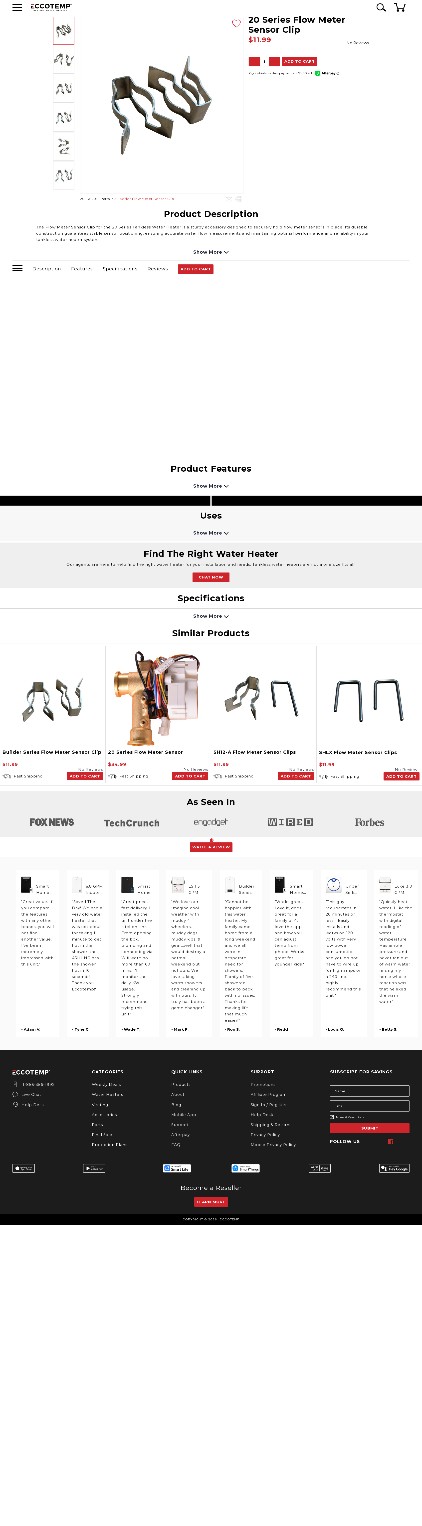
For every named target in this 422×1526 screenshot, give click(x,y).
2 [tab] (214, 840)
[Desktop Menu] (17, 7)
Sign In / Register (269, 1104)
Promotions (263, 1084)
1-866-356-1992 (33, 1084)
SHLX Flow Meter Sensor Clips (358, 752)
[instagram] (376, 1141)
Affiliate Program (269, 1094)
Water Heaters (107, 1094)
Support (180, 1124)
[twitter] (398, 1141)
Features (82, 269)
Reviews (158, 269)
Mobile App (183, 1114)
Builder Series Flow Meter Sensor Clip (51, 752)
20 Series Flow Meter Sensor (145, 752)
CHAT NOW (211, 577)
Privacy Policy (265, 1134)
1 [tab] (211, 840)
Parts (97, 1124)
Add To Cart (196, 269)
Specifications (120, 269)
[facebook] (391, 1141)
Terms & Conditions (350, 1117)
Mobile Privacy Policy (273, 1144)
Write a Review (211, 847)
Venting (100, 1104)
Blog (176, 1104)
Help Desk (28, 1104)
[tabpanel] (52, 822)
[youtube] (406, 1141)
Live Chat (26, 1094)
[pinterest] (383, 1141)
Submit (370, 1128)
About (178, 1094)
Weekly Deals (106, 1084)
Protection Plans (109, 1144)
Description (46, 269)
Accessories (104, 1114)
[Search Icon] (380, 7)
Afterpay (180, 1134)
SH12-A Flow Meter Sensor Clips (254, 752)
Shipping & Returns (271, 1124)
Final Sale (102, 1134)
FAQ (176, 1144)
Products (181, 1084)
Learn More (211, 1201)
